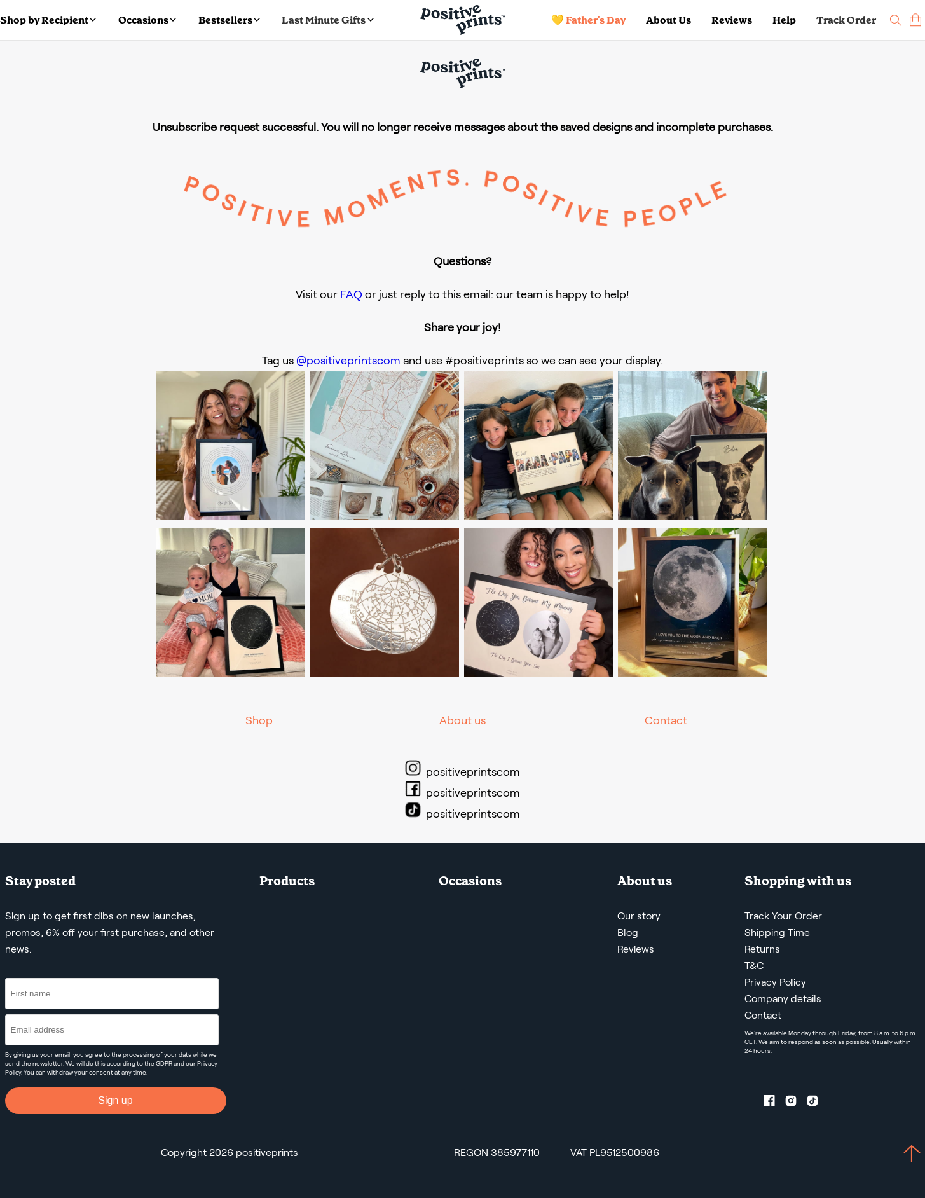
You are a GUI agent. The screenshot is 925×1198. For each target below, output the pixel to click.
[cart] (915, 20)
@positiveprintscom (348, 360)
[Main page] (462, 20)
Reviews (731, 20)
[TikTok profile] (817, 1103)
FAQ (351, 294)
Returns (762, 949)
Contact (666, 720)
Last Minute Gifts (327, 20)
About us (462, 720)
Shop (259, 720)
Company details (782, 998)
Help (784, 20)
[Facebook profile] (774, 1103)
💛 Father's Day (588, 20)
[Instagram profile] (796, 1103)
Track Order (846, 20)
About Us (668, 20)
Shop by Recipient (48, 20)
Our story (639, 916)
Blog (627, 932)
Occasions (147, 20)
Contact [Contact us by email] (762, 1015)
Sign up (115, 1100)
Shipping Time (777, 932)
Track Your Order (783, 916)
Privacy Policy (775, 982)
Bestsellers (229, 20)
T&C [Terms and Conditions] (754, 965)
